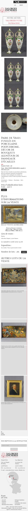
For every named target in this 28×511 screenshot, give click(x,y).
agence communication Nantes (14, 509)
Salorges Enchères (19, 500)
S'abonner (14, 449)
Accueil (4, 500)
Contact (20, 2)
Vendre (17, 501)
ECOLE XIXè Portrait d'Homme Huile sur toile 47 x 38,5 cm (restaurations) (13, 403)
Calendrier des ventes (20, 503)
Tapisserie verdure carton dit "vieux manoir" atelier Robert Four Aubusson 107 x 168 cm (12, 291)
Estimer (4, 501)
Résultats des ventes (7, 504)
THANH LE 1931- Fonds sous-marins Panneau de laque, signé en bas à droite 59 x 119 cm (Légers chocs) (12, 347)
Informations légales (6, 508)
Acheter (4, 503)
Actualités (17, 504)
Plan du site (15, 508)
